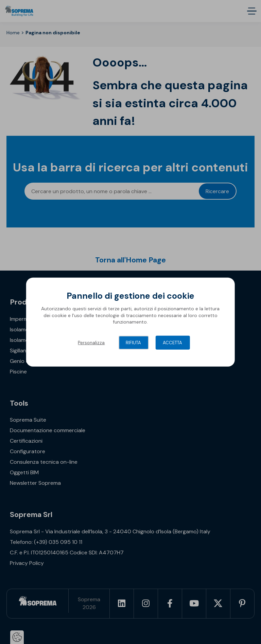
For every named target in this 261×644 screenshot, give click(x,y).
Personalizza (91, 343)
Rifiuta (133, 343)
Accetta (172, 343)
